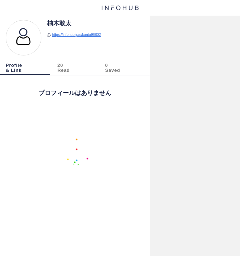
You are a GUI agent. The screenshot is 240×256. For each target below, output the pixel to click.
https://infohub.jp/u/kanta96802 (76, 35)
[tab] (26, 69)
